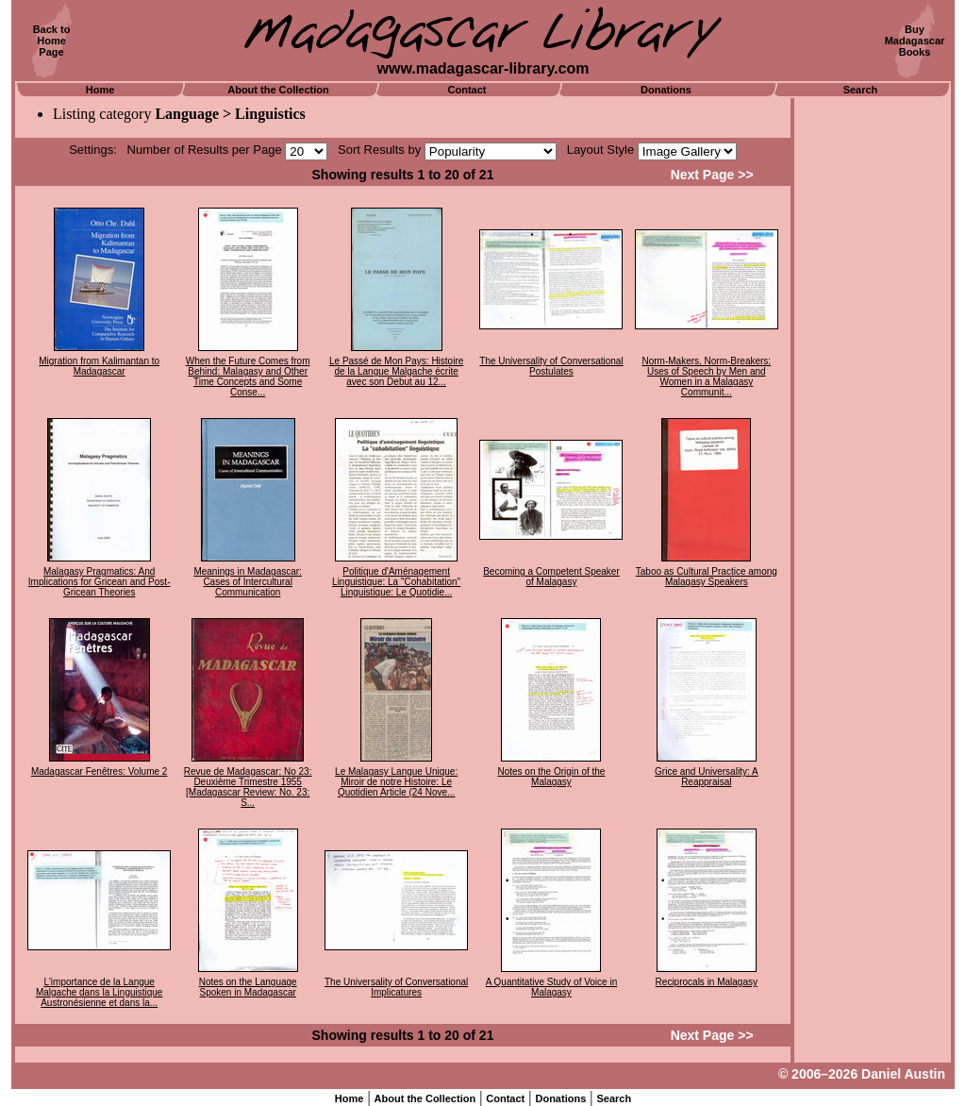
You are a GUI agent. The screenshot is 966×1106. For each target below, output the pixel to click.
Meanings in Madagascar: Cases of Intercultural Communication (247, 581)
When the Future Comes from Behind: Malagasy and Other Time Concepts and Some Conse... (248, 376)
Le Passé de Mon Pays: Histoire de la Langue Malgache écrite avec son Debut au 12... (396, 371)
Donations (666, 89)
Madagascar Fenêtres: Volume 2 (99, 771)
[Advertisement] (872, 382)
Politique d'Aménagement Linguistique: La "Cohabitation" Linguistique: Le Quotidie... (396, 581)
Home (100, 89)
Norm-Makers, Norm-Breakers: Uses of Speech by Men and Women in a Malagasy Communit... (706, 376)
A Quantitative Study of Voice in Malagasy (552, 987)
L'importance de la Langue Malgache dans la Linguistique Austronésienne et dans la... (99, 992)
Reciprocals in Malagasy (707, 982)
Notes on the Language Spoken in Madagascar (248, 987)
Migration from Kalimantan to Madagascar (99, 366)
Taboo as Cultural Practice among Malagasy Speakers (706, 576)
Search (860, 89)
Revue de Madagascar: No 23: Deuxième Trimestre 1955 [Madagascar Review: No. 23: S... (248, 787)
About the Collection (278, 89)
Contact (467, 89)
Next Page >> (712, 174)
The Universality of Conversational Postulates (551, 366)
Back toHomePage (52, 41)
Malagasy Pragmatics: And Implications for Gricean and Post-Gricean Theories (99, 581)
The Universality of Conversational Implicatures (396, 987)
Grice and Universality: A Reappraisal (706, 776)
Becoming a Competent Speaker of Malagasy (551, 576)
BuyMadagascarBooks (915, 41)
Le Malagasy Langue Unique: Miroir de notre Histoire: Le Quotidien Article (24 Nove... (396, 781)
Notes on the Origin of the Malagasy (551, 776)
